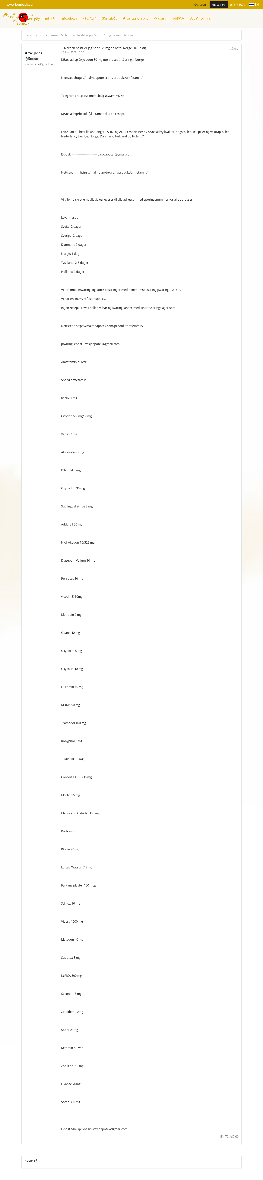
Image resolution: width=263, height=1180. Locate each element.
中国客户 (178, 18)
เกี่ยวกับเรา (69, 18)
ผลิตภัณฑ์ (89, 18)
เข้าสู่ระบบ (199, 4)
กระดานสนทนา (34, 35)
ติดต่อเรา (160, 18)
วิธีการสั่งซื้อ (109, 18)
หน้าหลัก (50, 18)
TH (254, 4)
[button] (216, 18)
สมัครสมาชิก (218, 4)
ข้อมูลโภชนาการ (200, 18)
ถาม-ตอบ (54, 35)
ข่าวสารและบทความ (135, 18)
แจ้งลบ (234, 48)
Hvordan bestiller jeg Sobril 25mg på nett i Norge (98, 35)
